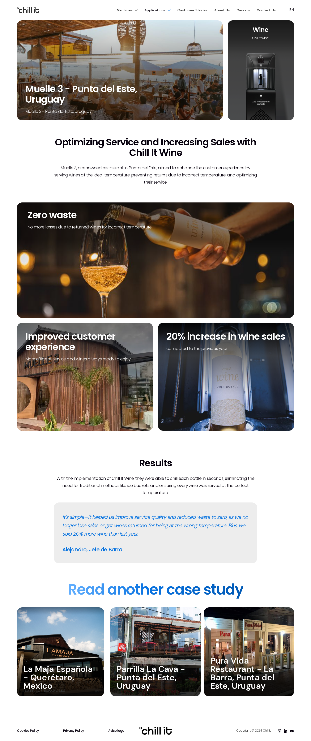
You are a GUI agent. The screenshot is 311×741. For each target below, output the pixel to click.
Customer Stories (192, 10)
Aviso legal (116, 731)
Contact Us (266, 10)
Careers (243, 10)
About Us (222, 10)
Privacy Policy (73, 731)
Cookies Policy (28, 731)
